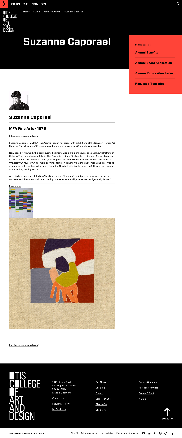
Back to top (167, 419)
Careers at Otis (103, 398)
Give (43, 4)
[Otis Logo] (10, 21)
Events (99, 393)
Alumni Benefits (146, 52)
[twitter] (154, 433)
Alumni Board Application (153, 62)
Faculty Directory (61, 403)
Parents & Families (148, 387)
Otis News (100, 382)
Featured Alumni (52, 11)
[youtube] (143, 433)
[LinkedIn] (171, 433)
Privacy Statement (89, 433)
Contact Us (58, 398)
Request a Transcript (149, 83)
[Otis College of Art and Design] (4, 4)
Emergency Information (127, 433)
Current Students (148, 382)
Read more (15, 186)
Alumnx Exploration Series (154, 73)
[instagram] (149, 433)
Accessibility (107, 433)
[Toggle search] (178, 4)
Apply (35, 4)
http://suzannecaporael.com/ (23, 135)
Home (26, 11)
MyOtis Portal (59, 409)
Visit (26, 4)
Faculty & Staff (146, 393)
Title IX (74, 433)
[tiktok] (165, 433)
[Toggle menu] (172, 4)
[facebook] (160, 433)
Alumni (36, 11)
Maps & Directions (61, 392)
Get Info (15, 4)
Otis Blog (100, 387)
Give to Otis (101, 404)
